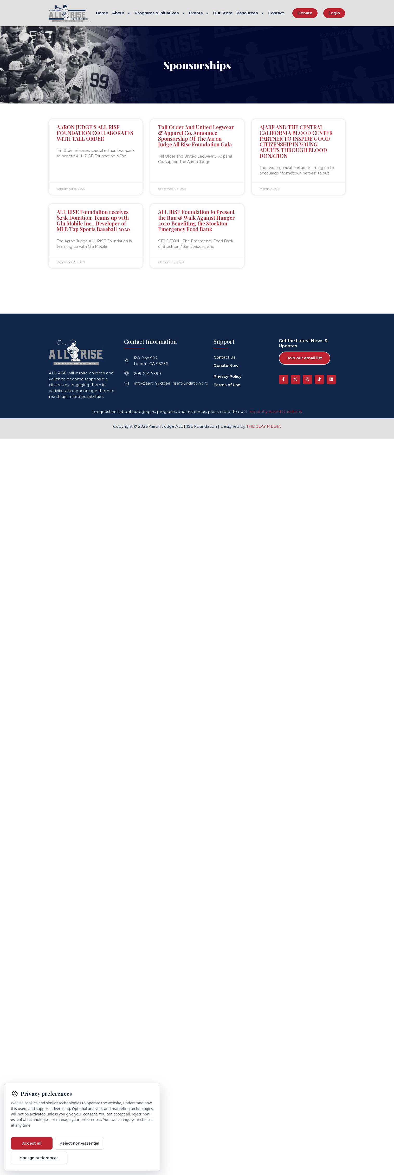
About (121, 13)
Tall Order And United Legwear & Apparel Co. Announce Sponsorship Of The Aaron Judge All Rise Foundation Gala (196, 135)
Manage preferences (35, 1157)
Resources (250, 13)
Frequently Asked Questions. (274, 411)
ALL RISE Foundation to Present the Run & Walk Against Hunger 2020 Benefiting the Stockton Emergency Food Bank (196, 220)
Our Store (222, 13)
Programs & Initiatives (160, 13)
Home (102, 13)
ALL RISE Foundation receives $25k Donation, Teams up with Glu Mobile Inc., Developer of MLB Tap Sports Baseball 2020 (93, 220)
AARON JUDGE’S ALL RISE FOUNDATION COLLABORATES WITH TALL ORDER (95, 132)
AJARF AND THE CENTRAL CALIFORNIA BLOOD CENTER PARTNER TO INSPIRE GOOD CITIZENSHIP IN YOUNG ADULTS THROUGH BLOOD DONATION (296, 141)
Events (199, 13)
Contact (276, 13)
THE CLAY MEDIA (263, 426)
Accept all (31, 1143)
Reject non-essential (79, 1143)
